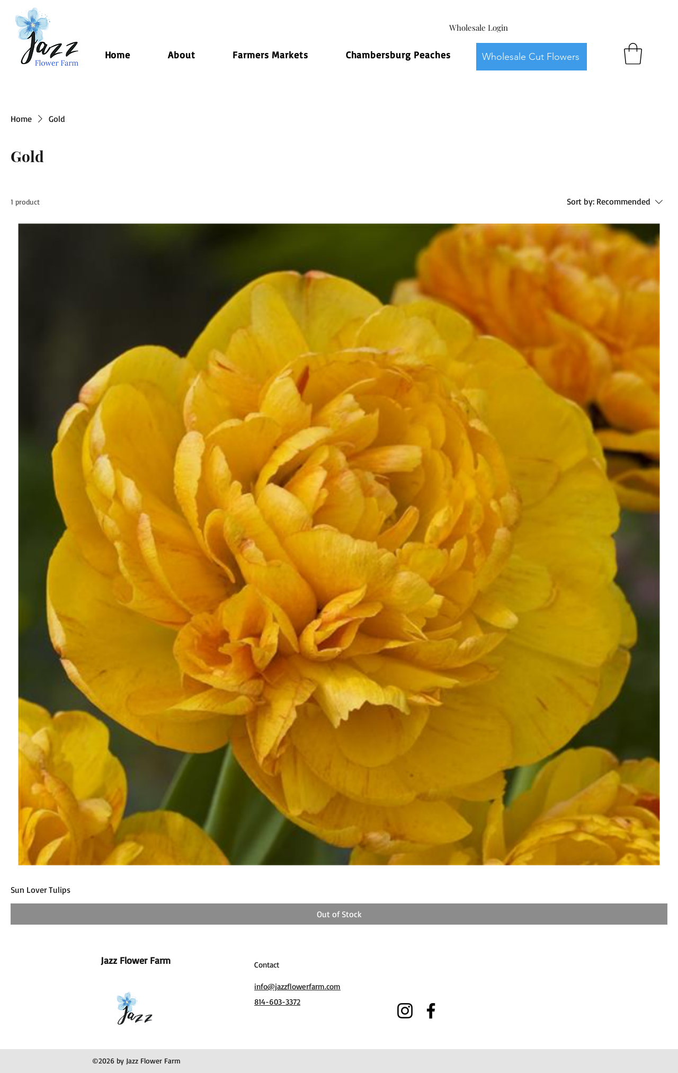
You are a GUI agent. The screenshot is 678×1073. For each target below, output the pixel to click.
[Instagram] (405, 1010)
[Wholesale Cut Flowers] (531, 56)
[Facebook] (431, 1010)
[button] (633, 53)
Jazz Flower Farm (136, 960)
